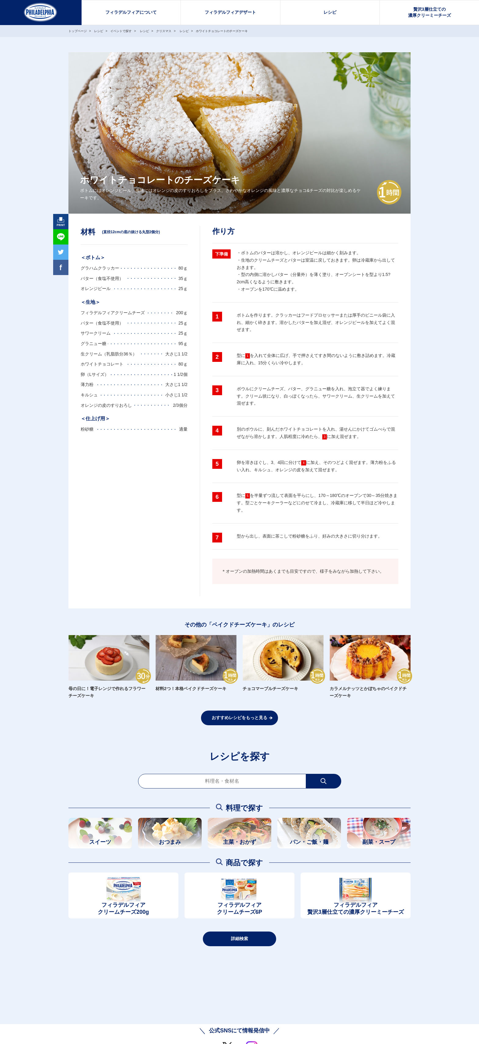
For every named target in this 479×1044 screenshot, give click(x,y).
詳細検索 (239, 938)
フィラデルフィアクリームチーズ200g (123, 908)
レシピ (330, 12)
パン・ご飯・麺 (309, 842)
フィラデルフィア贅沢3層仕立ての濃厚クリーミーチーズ (355, 908)
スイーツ (100, 842)
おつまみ (170, 842)
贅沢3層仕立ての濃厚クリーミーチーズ (429, 12)
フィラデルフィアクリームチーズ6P (239, 908)
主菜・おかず (239, 842)
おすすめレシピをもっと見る (239, 717)
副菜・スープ (378, 842)
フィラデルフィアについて (131, 12)
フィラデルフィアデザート (230, 12)
